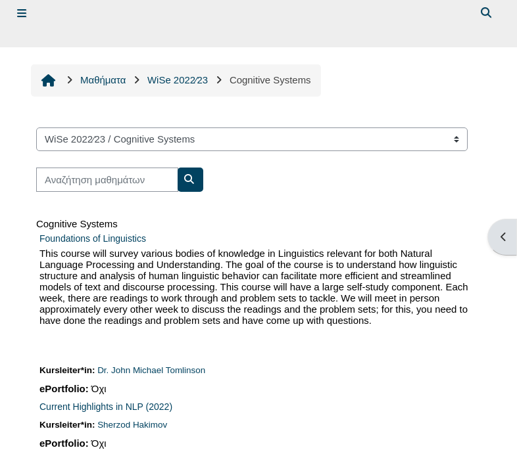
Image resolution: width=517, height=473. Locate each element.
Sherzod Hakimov (132, 425)
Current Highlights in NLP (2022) (105, 406)
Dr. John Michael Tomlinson (151, 370)
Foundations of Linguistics (92, 238)
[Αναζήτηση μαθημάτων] (107, 179)
